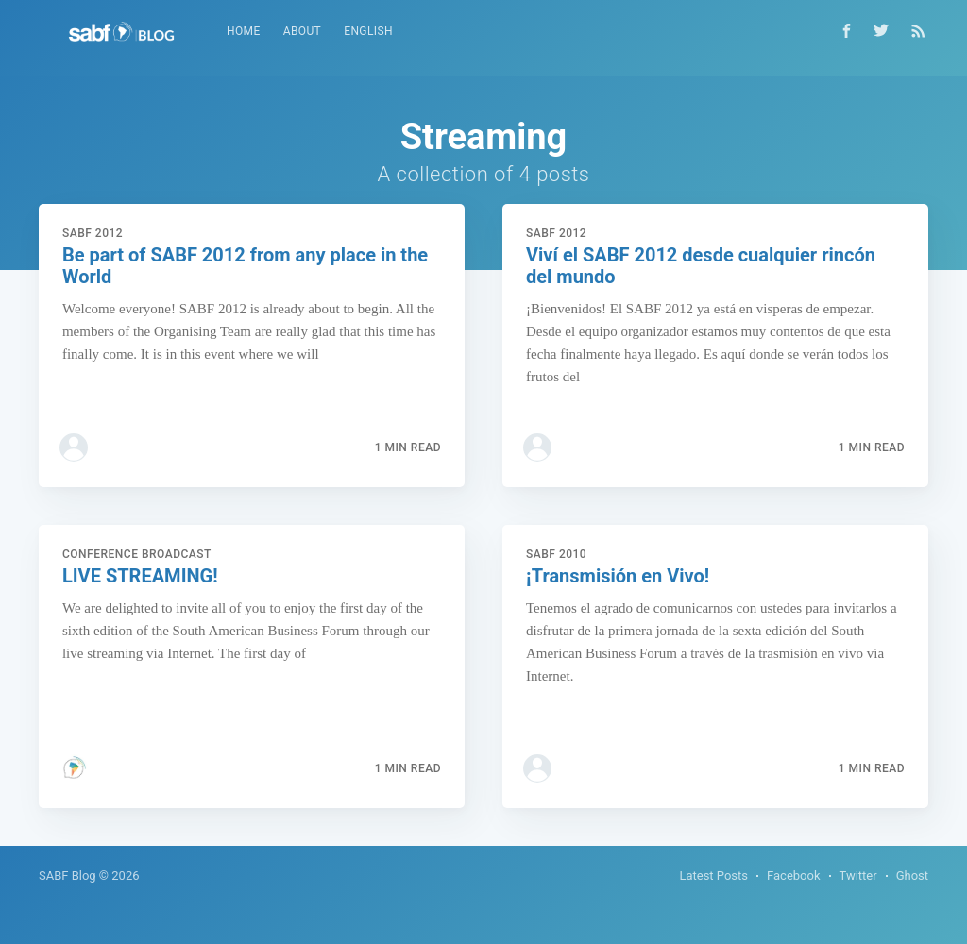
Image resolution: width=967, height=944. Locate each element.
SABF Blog (67, 875)
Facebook (793, 875)
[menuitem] (243, 31)
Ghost (912, 875)
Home (244, 31)
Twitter (858, 875)
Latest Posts (713, 875)
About (302, 31)
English (368, 31)
